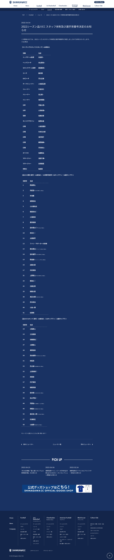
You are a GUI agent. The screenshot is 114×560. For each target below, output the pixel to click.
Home (11, 518)
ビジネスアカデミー (94, 533)
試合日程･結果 (23, 531)
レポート (92, 535)
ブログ (21, 526)
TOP (23, 15)
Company (13, 529)
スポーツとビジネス (94, 530)
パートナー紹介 (36, 529)
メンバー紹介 (49, 534)
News (11, 523)
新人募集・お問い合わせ (65, 543)
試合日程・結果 (36, 534)
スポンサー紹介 (63, 537)
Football (31, 15)
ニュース (40, 15)
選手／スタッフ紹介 (64, 534)
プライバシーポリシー (48, 550)
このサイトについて (34, 550)
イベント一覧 (49, 531)
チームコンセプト (24, 524)
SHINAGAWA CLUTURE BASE (96, 528)
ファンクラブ (36, 543)
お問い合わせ (23, 538)
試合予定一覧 (62, 531)
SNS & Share (99, 2)
